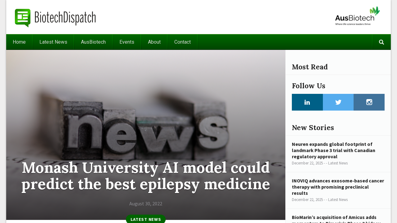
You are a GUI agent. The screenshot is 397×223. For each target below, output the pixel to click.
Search (381, 42)
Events (126, 42)
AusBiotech (93, 42)
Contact (182, 42)
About (154, 42)
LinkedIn (307, 102)
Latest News (53, 42)
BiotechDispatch (55, 17)
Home (19, 42)
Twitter (338, 102)
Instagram (369, 102)
